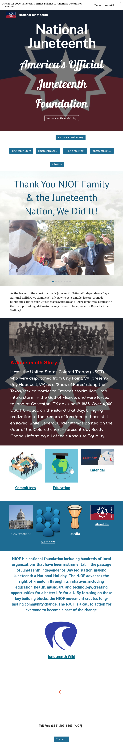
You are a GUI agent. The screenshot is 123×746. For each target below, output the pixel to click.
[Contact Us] (61, 739)
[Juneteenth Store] (21, 151)
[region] (61, 5)
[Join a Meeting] (75, 151)
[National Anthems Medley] (62, 118)
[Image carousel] (61, 251)
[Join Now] (57, 164)
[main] (61, 36)
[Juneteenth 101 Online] (102, 151)
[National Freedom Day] (71, 137)
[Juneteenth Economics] (48, 151)
